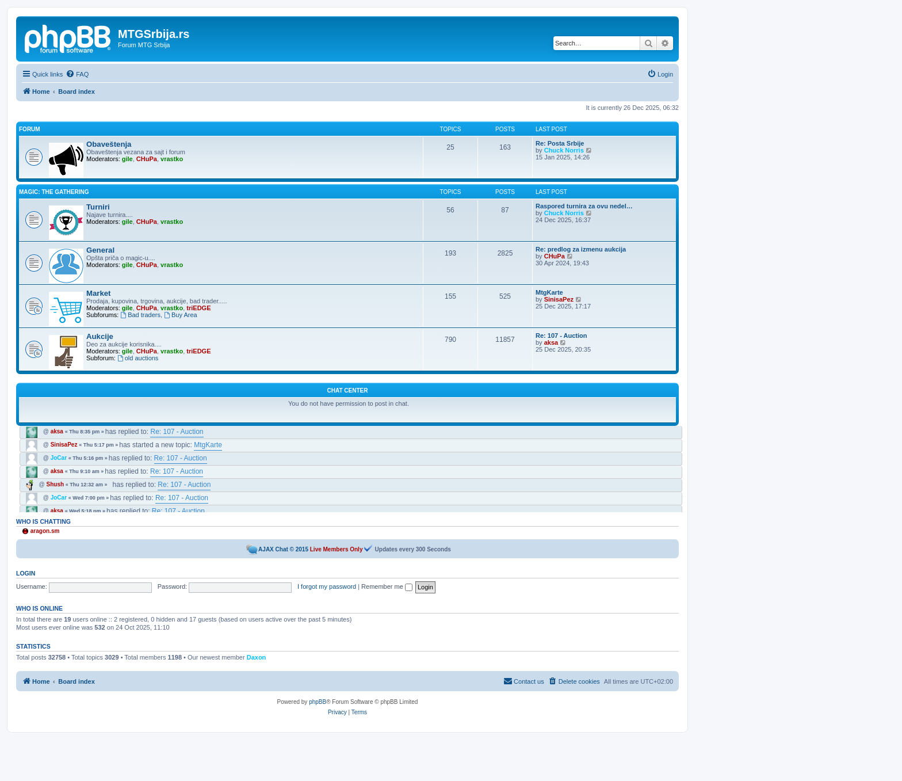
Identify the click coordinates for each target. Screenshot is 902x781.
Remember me (386, 586)
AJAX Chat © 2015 (283, 549)
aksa (551, 342)
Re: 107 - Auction (561, 335)
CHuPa (146, 158)
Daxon (256, 657)
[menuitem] (77, 74)
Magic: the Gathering (54, 192)
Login (25, 573)
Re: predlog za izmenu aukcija (581, 249)
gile (127, 158)
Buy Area (180, 314)
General (100, 250)
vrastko (171, 158)
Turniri (98, 207)
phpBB (317, 702)
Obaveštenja (108, 144)
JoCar (59, 458)
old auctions (138, 358)
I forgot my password (326, 586)
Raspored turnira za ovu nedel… (584, 206)
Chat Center (347, 390)
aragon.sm (45, 531)
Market (98, 293)
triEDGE (198, 307)
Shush (55, 484)
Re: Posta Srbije (560, 143)
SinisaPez (559, 299)
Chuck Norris (564, 150)
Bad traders (140, 314)
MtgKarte (549, 292)
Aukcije (99, 336)
